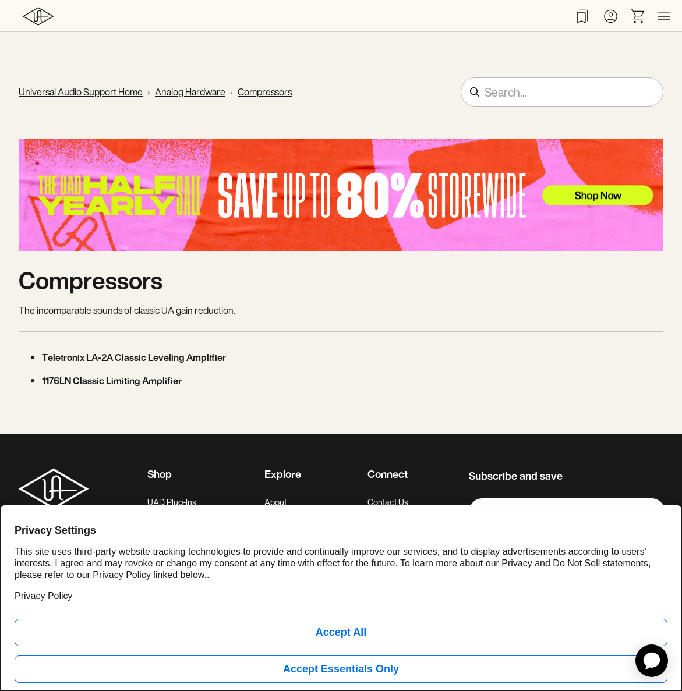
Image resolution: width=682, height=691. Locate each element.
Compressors (265, 92)
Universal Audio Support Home (81, 92)
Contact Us (387, 502)
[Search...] (562, 92)
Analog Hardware (190, 92)
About (275, 502)
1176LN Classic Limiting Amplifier (112, 381)
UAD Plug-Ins (171, 502)
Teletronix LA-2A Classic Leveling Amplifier (134, 357)
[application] (651, 660)
